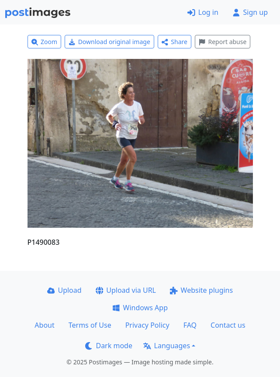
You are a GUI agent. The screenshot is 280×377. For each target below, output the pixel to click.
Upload (64, 290)
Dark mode (108, 345)
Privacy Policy (147, 325)
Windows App (140, 307)
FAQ (190, 325)
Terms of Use (90, 325)
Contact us (228, 325)
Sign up (250, 12)
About (44, 325)
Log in (202, 12)
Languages (166, 345)
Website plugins (201, 290)
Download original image (109, 42)
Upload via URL (126, 290)
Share (174, 42)
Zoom (44, 42)
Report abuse (222, 42)
